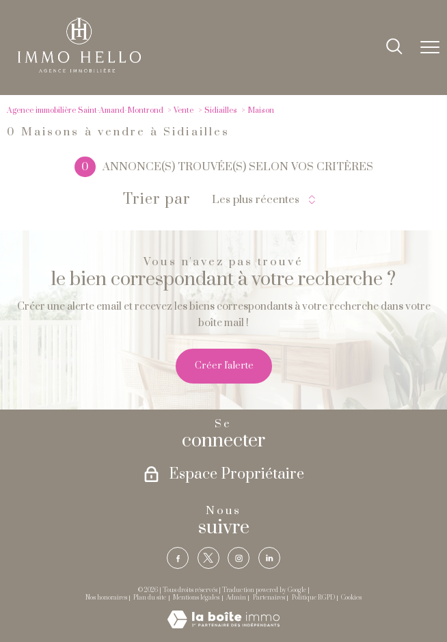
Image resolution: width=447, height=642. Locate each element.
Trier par (157, 199)
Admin (236, 598)
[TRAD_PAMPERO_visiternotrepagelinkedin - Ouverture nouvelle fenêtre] (269, 558)
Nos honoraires (106, 598)
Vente (183, 110)
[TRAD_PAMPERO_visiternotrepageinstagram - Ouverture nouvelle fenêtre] (238, 558)
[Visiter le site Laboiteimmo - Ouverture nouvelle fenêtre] (223, 625)
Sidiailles (220, 110)
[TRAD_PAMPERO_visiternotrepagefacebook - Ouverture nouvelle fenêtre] (178, 558)
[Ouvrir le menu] (430, 47)
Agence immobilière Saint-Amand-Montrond (85, 110)
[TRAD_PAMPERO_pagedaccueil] (79, 70)
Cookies (351, 598)
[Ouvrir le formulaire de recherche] (394, 47)
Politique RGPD (313, 598)
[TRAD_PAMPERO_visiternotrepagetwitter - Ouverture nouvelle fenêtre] (208, 558)
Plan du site (149, 598)
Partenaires (269, 598)
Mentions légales (196, 598)
